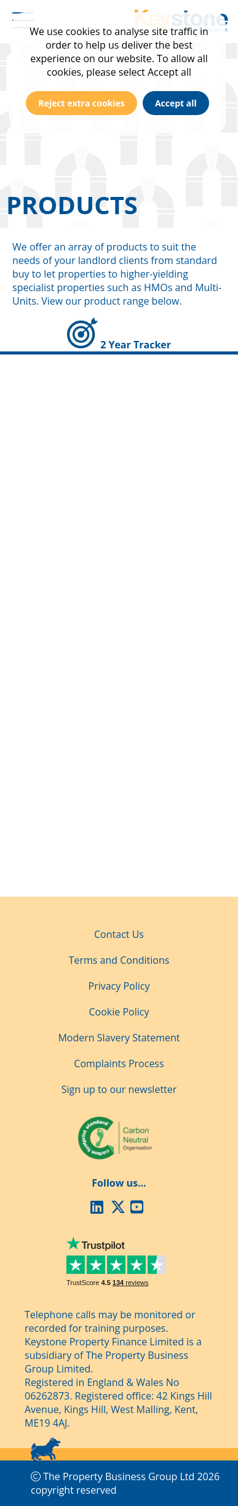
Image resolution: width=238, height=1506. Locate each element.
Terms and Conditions (119, 960)
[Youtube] (139, 1209)
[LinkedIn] (99, 1209)
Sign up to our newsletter (119, 1089)
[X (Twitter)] (119, 1209)
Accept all (176, 103)
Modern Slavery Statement (119, 1037)
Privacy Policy (119, 986)
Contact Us (119, 934)
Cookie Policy (119, 1012)
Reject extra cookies (81, 103)
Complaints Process (119, 1063)
